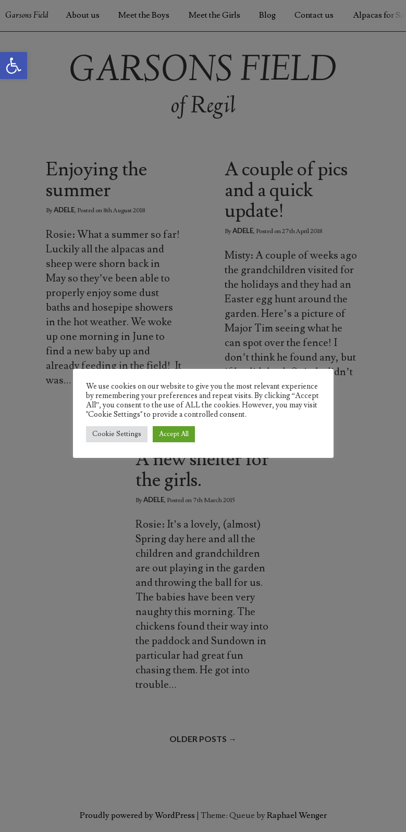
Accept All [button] (174, 434)
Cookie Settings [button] (116, 434)
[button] (13, 65)
